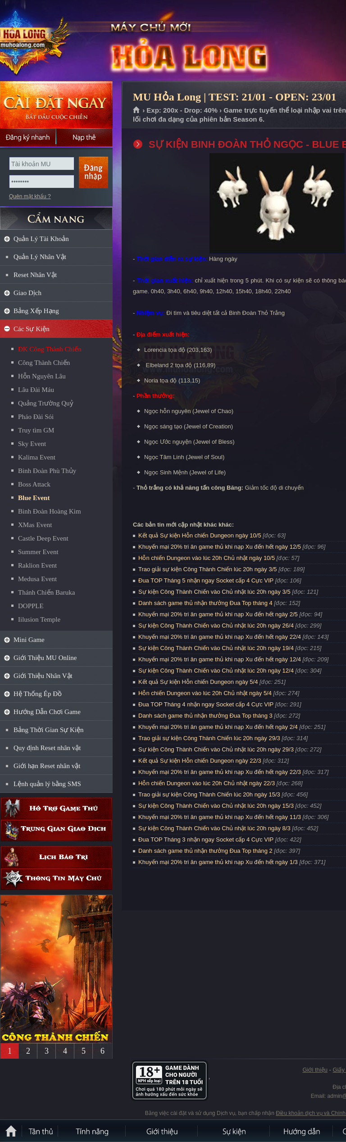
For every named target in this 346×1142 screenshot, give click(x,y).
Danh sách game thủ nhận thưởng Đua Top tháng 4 (205, 603)
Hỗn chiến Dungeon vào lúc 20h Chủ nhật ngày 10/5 (206, 558)
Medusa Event (37, 578)
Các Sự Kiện (32, 328)
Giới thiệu (314, 1069)
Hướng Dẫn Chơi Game (47, 711)
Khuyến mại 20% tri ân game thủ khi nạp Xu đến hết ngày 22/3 (219, 772)
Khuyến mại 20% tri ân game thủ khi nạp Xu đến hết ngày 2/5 (218, 614)
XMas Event (35, 524)
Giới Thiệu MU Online (45, 657)
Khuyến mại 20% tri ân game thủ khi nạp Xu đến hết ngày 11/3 (219, 817)
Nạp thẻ (84, 137)
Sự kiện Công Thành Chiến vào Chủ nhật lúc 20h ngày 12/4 (216, 670)
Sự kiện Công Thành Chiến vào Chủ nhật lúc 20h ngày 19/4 (216, 648)
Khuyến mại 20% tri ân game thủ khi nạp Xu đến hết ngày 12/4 (219, 659)
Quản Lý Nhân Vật (40, 256)
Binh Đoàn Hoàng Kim (49, 511)
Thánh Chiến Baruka (46, 592)
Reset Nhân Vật (35, 274)
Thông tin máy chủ (56, 879)
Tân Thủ (41, 1130)
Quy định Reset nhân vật (47, 747)
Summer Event (38, 551)
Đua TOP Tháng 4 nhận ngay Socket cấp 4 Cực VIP (205, 704)
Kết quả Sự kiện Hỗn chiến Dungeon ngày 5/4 (198, 681)
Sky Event (32, 443)
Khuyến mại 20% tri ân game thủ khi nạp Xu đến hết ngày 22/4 (219, 636)
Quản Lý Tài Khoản (41, 238)
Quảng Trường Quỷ (45, 403)
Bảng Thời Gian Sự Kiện (49, 729)
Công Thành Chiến (44, 362)
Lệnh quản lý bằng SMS (47, 783)
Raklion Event (37, 565)
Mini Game (29, 639)
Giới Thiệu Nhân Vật (43, 675)
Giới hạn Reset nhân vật (47, 765)
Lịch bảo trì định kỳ (56, 857)
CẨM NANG (56, 214)
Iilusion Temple (39, 619)
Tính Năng (92, 1130)
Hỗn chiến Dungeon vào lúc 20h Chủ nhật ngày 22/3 (206, 783)
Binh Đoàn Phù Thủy (47, 470)
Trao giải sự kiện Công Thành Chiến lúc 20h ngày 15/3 (209, 794)
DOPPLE (31, 606)
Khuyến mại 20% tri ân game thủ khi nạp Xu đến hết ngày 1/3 (218, 862)
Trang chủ (137, 110)
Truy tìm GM (36, 430)
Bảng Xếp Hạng (36, 310)
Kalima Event (36, 457)
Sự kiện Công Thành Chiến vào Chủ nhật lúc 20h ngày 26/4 (216, 625)
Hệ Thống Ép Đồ (38, 693)
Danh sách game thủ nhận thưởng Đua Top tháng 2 (205, 850)
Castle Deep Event (43, 538)
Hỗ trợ (56, 808)
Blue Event (34, 497)
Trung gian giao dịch (56, 830)
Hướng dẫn (301, 1130)
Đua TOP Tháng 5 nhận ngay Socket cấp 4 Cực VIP (205, 580)
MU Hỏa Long (65, 41)
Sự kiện (234, 1130)
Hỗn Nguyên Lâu (42, 376)
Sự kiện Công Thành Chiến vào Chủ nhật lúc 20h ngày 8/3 (214, 828)
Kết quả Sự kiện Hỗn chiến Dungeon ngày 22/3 (199, 760)
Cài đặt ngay (56, 104)
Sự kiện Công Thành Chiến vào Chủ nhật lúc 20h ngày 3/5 (214, 591)
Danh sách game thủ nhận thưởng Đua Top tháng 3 (205, 715)
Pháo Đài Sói (36, 416)
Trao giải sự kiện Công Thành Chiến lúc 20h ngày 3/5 (207, 569)
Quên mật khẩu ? (30, 196)
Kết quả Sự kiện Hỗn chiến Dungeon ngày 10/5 (199, 535)
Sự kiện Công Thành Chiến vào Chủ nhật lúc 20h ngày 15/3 (216, 805)
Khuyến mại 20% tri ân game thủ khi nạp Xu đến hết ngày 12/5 (219, 546)
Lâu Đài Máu (36, 389)
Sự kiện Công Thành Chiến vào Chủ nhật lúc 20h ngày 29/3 (216, 749)
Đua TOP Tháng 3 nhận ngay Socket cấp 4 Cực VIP (205, 839)
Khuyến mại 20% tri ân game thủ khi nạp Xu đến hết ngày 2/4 (218, 726)
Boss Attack (34, 484)
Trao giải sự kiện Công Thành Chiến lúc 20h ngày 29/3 (209, 738)
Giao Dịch (27, 292)
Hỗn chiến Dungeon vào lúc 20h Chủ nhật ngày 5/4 (205, 693)
